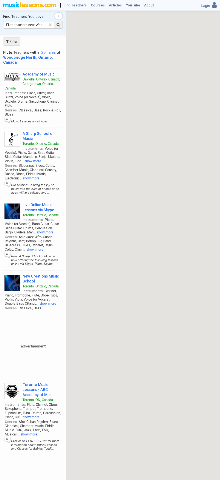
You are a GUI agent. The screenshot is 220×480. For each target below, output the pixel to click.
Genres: (11, 110)
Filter (11, 41)
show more (32, 161)
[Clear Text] (50, 24)
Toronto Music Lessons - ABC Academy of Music (39, 389)
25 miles (48, 52)
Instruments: (15, 93)
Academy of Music (39, 74)
